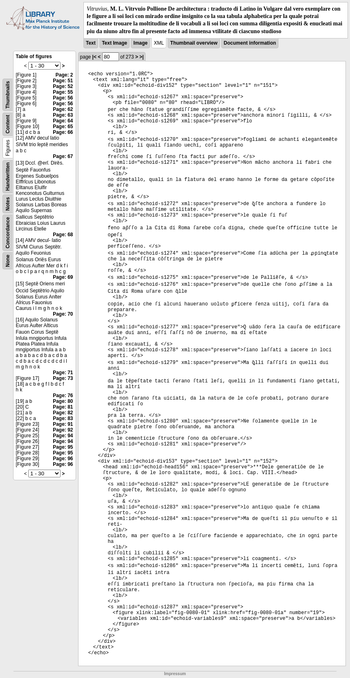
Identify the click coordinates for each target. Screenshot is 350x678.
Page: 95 (63, 447)
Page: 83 (63, 418)
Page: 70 (63, 314)
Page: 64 (63, 121)
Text (91, 43)
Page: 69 (63, 277)
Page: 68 (63, 234)
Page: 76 (63, 395)
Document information (250, 43)
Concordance (8, 233)
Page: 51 (63, 81)
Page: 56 (63, 98)
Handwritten (8, 176)
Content (8, 124)
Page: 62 (63, 109)
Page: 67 (63, 156)
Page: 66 (63, 132)
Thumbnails (8, 94)
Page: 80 (63, 401)
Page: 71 (63, 372)
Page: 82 (63, 413)
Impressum (175, 673)
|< (94, 57)
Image (140, 43)
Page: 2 (64, 75)
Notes (8, 203)
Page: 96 (63, 458)
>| (141, 57)
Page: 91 (63, 424)
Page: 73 (63, 378)
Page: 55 (63, 92)
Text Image (114, 43)
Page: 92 (63, 430)
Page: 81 (63, 407)
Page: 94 (63, 435)
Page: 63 (63, 115)
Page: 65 (63, 126)
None (8, 261)
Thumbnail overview (193, 43)
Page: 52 (63, 86)
